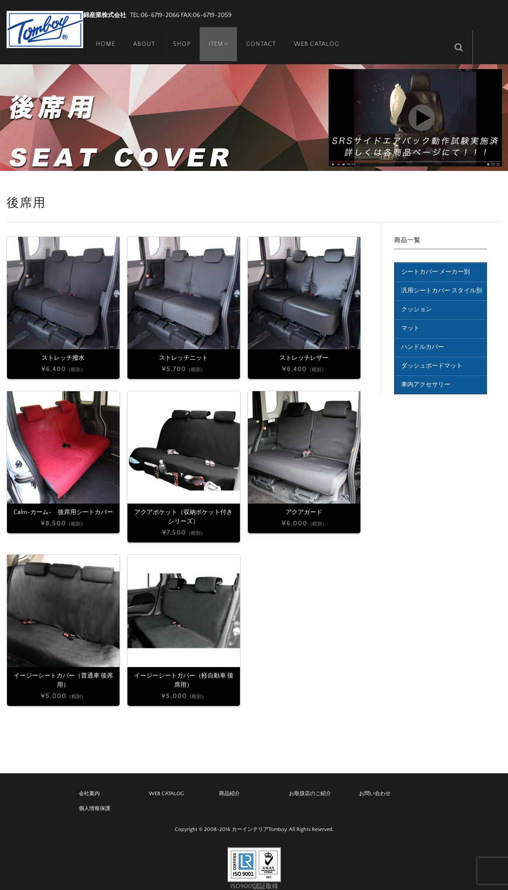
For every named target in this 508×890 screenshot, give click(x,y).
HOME (102, 37)
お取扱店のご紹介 (310, 783)
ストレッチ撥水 (63, 347)
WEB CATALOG (315, 37)
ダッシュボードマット (431, 355)
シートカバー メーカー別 (435, 261)
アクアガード (304, 501)
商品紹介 (229, 783)
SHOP (178, 37)
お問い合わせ (375, 783)
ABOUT (141, 37)
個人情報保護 (94, 798)
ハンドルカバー (422, 337)
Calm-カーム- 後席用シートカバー (63, 501)
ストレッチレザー (303, 347)
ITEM (216, 37)
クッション (416, 299)
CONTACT (260, 37)
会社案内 (89, 783)
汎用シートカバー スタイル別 (441, 280)
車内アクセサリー (425, 374)
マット (410, 318)
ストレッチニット (183, 347)
